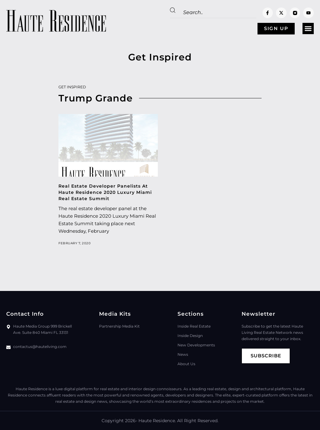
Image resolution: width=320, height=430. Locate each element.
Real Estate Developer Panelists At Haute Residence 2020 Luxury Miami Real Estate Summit (105, 192)
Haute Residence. (157, 420)
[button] (308, 28)
